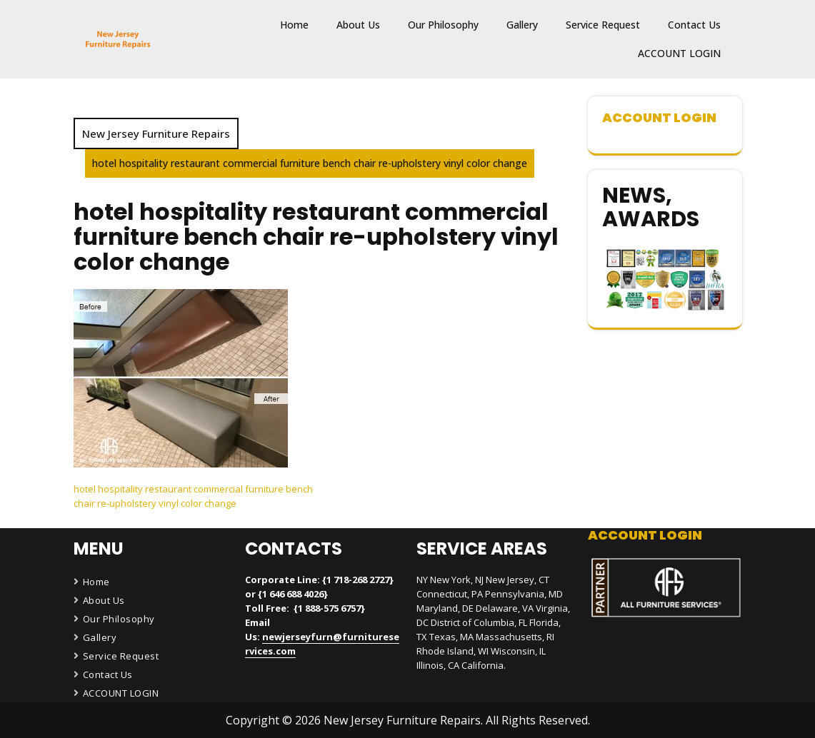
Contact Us (694, 24)
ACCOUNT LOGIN (679, 53)
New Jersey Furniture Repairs (156, 133)
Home (294, 24)
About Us (358, 24)
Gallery (522, 24)
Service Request (603, 24)
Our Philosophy (443, 24)
